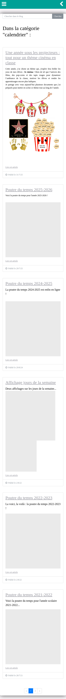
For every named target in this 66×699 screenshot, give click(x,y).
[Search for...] (27, 16)
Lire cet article (11, 167)
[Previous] (39, 690)
